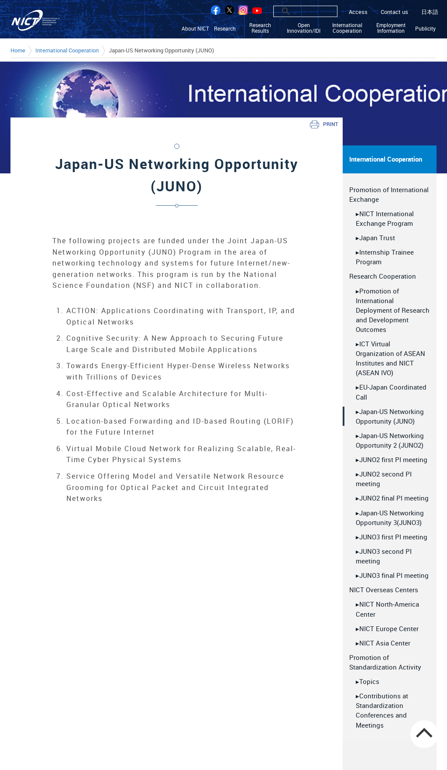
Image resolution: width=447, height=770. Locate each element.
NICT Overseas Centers (383, 589)
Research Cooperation (382, 276)
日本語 (429, 12)
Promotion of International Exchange (389, 194)
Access (358, 12)
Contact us (394, 12)
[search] (295, 11)
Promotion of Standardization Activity (385, 662)
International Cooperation (348, 28)
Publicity (426, 28)
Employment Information (391, 28)
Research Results (261, 28)
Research (226, 28)
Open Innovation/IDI (304, 28)
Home (17, 50)
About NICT (196, 28)
